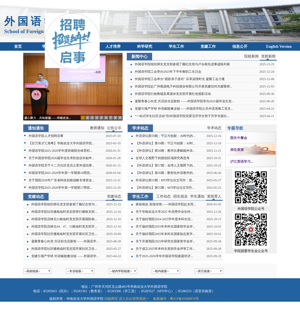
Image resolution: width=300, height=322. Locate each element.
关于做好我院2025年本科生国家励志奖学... (165, 234)
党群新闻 (268, 56)
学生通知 (197, 196)
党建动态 (114, 196)
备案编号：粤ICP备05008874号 (176, 298)
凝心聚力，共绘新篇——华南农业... (47, 118)
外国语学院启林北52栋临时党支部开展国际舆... (64, 219)
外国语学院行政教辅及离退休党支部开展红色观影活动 (173, 94)
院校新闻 (251, 56)
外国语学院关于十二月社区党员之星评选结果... (61, 165)
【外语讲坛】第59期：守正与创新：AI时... (165, 143)
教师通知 (97, 128)
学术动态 (214, 128)
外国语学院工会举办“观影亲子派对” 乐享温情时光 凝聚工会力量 (180, 79)
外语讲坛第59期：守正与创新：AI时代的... (165, 136)
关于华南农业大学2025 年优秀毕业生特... (164, 211)
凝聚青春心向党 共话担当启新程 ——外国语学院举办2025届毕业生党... (184, 101)
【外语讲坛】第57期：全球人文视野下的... (165, 165)
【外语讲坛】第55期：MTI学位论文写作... (165, 187)
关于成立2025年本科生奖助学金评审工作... (165, 248)
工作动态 (163, 196)
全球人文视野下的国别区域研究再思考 (163, 158)
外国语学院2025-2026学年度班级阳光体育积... (60, 150)
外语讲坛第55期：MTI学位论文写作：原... (165, 180)
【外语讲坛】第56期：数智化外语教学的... (165, 173)
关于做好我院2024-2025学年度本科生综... (164, 219)
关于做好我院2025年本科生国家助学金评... (165, 226)
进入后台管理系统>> (134, 298)
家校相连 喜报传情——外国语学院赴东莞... (166, 204)
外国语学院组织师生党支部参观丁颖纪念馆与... (64, 204)
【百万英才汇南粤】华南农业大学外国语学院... (61, 143)
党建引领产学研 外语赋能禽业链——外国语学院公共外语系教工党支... (184, 108)
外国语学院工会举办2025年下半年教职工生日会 (168, 71)
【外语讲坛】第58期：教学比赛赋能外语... (165, 150)
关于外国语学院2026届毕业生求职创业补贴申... (61, 158)
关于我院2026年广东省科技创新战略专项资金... (61, 180)
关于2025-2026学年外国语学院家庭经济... (164, 256)
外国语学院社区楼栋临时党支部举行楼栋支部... (64, 211)
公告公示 (114, 128)
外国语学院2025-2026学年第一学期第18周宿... (60, 173)
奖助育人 (214, 196)
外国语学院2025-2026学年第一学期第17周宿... (60, 187)
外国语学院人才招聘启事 (46, 136)
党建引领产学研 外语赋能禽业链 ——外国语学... (64, 256)
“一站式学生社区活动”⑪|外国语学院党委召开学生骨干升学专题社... (182, 116)
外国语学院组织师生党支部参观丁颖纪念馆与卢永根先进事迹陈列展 (182, 64)
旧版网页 (111, 298)
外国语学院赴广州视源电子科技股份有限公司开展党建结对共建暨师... (183, 86)
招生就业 (180, 196)
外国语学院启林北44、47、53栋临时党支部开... (64, 226)
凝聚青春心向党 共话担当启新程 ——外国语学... (64, 241)
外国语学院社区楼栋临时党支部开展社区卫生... (64, 234)
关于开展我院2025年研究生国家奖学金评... (165, 241)
